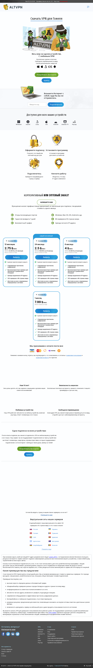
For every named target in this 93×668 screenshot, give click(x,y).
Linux (39, 640)
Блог (2, 653)
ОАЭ (32, 537)
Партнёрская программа (55, 638)
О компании (51, 629)
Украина (52, 529)
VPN (72, 629)
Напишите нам (46, 202)
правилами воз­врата (42, 357)
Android (40, 632)
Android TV (41, 634)
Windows (41, 629)
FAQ (48, 632)
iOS (39, 636)
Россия (33, 529)
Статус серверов (6, 649)
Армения (53, 537)
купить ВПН (53, 557)
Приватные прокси (77, 632)
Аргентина (34, 541)
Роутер (40, 642)
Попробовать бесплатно (46, 75)
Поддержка (51, 634)
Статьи (3, 656)
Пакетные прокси (77, 634)
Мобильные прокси (77, 636)
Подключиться (56, 104)
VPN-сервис (52, 612)
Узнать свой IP (6, 651)
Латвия (33, 533)
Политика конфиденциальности (58, 640)
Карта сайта (51, 636)
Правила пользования (54, 642)
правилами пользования (73, 355)
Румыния (53, 533)
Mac (39, 638)
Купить (46, 80)
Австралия (53, 541)
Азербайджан (35, 545)
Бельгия (52, 545)
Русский (88, 665)
